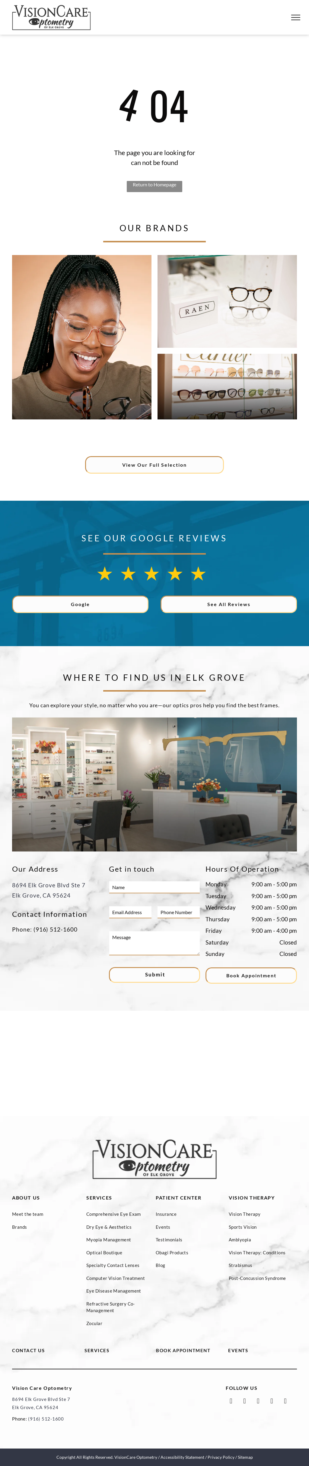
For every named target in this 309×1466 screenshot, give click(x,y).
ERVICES (99, 1350)
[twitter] (244, 1402)
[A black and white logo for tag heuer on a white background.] (259, 436)
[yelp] (285, 1402)
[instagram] (271, 1402)
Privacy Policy (221, 1457)
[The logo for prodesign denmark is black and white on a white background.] (119, 436)
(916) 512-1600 (55, 929)
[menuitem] (46, 1214)
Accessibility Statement (182, 1457)
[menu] (296, 17)
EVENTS (238, 1350)
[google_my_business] (258, 1402)
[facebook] (231, 1402)
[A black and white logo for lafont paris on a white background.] (189, 436)
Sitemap (245, 1457)
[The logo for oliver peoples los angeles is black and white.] (50, 436)
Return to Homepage (154, 184)
